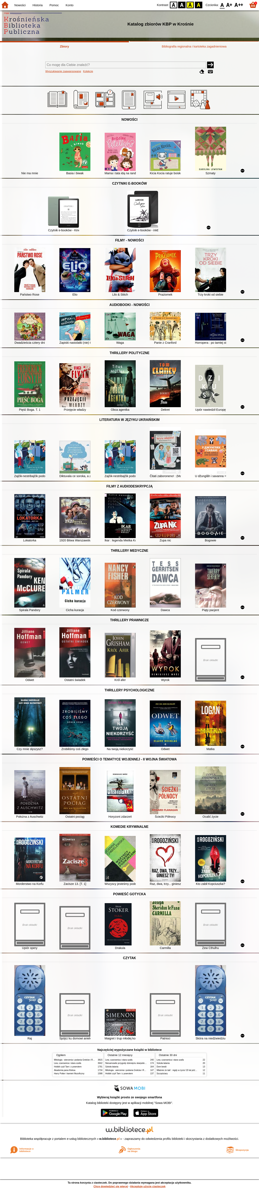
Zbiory (64, 46)
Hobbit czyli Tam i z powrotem (68, 1067)
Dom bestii (162, 1067)
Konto (69, 5)
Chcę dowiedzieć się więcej (111, 1186)
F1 (229, 4)
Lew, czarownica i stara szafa (67, 1063)
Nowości (20, 5)
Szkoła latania (111, 1067)
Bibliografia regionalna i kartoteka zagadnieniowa (194, 46)
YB (190, 4)
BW (182, 4)
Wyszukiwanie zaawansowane (63, 71)
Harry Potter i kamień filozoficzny (69, 1073)
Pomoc (54, 5)
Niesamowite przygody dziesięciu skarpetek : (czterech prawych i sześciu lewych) (143, 1063)
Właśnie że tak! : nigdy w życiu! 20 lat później (177, 1070)
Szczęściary (162, 1073)
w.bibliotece (109, 1138)
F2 (239, 4)
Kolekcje (88, 71)
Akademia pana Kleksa (64, 1070)
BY (198, 4)
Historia (37, 5)
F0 (222, 4)
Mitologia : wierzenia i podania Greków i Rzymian (77, 1060)
